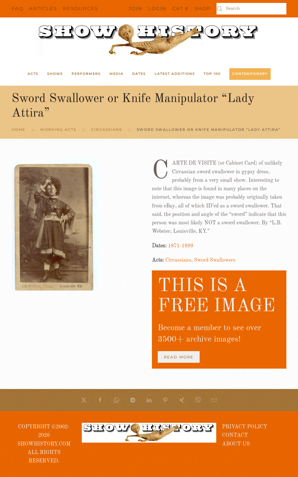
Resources (80, 8)
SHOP (202, 8)
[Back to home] (149, 40)
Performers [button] (86, 74)
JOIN (135, 8)
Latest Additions (175, 74)
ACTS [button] (33, 74)
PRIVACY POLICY (244, 427)
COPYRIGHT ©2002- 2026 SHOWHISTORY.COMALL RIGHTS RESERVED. (43, 444)
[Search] (251, 9)
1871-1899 (180, 246)
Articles (43, 8)
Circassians (178, 260)
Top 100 (212, 74)
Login (157, 8)
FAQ (17, 8)
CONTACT (235, 435)
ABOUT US (236, 444)
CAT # (180, 8)
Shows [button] (55, 74)
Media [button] (116, 74)
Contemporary (250, 74)
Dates (139, 74)
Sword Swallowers (214, 260)
